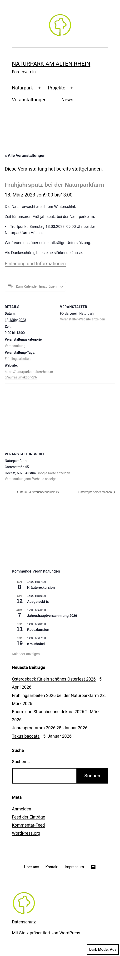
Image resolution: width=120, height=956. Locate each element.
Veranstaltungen (29, 100)
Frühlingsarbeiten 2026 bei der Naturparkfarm (55, 695)
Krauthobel (36, 644)
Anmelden (21, 808)
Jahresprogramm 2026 (33, 727)
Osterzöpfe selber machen (95, 492)
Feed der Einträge (28, 816)
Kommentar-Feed (28, 825)
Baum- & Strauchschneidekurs (39, 492)
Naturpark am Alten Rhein (51, 63)
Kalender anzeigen (26, 654)
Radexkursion (38, 630)
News (67, 100)
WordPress (69, 932)
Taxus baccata (26, 736)
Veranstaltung (15, 346)
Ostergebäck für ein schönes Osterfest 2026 (54, 679)
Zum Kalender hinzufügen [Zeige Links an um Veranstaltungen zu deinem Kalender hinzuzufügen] (36, 286)
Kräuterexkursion (41, 587)
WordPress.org (26, 833)
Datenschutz (24, 921)
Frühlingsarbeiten (17, 359)
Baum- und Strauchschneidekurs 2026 (48, 711)
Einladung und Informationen (35, 263)
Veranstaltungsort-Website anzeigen (31, 479)
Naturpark (22, 88)
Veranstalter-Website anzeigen (82, 319)
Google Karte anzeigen (53, 473)
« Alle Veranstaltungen (25, 155)
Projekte (56, 88)
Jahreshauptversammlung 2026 (52, 616)
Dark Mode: (102, 949)
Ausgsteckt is (38, 601)
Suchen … (21, 761)
